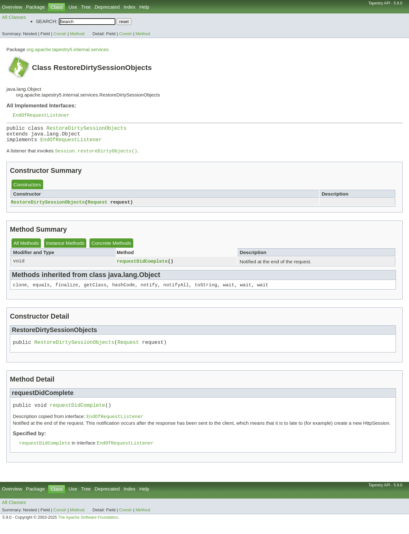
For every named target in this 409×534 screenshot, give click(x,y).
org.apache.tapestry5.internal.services (68, 49)
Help (144, 7)
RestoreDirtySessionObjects (86, 129)
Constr (59, 33)
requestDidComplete (142, 266)
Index (129, 7)
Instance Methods (65, 248)
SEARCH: (47, 21)
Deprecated (107, 7)
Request (97, 207)
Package (35, 7)
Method (77, 33)
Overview (12, 7)
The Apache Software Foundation (88, 527)
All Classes (14, 17)
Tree (86, 7)
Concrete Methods (111, 248)
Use (72, 7)
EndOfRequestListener (41, 115)
